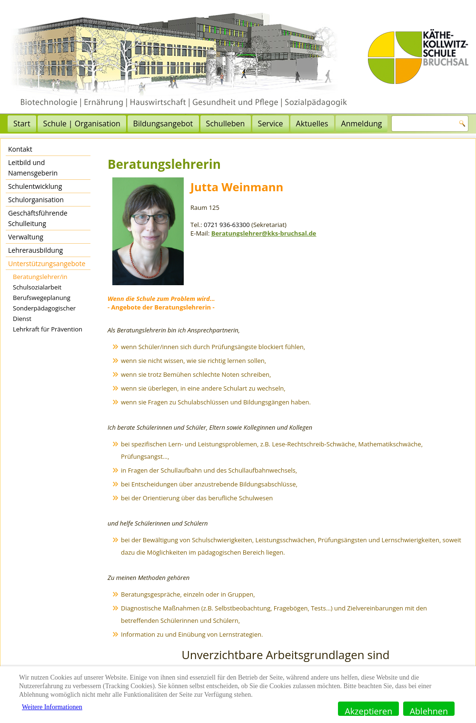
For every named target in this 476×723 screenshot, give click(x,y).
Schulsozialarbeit (37, 287)
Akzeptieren (368, 710)
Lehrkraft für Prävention (47, 329)
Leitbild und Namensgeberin (33, 167)
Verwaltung (25, 236)
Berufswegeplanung (41, 297)
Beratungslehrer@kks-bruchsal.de (264, 233)
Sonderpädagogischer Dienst (44, 313)
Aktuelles (312, 123)
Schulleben (225, 123)
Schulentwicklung (35, 186)
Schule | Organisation (81, 123)
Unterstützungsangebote (46, 263)
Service (270, 123)
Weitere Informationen (52, 707)
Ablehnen (429, 710)
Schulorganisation (36, 199)
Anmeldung (361, 123)
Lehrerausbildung (35, 250)
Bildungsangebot (163, 123)
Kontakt (20, 149)
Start (21, 123)
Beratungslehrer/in (40, 276)
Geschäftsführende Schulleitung (38, 218)
